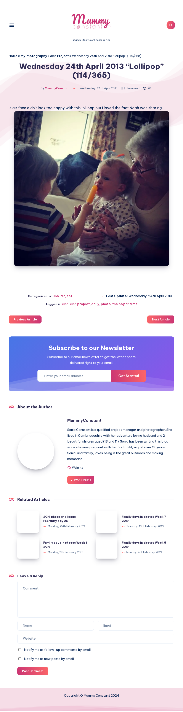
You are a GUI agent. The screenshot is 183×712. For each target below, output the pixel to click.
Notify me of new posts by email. (49, 659)
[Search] (170, 25)
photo (106, 305)
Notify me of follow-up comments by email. (57, 650)
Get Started (127, 376)
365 (65, 305)
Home (13, 56)
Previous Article (25, 320)
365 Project (59, 56)
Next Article (161, 320)
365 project (80, 305)
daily (95, 305)
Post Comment (32, 671)
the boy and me (125, 305)
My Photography (34, 56)
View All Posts (81, 480)
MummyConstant (85, 421)
